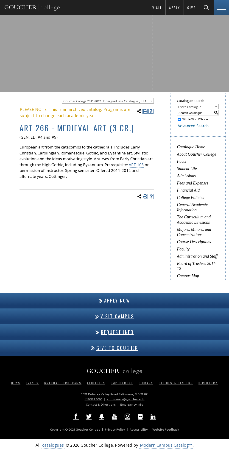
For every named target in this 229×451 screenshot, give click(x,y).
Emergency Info (131, 404)
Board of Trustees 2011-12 (197, 266)
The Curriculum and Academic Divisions (194, 220)
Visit (157, 7)
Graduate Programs (62, 383)
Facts (181, 161)
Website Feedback (165, 429)
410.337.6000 (93, 399)
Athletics (96, 383)
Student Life (187, 168)
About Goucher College (196, 154)
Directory (208, 383)
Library (146, 383)
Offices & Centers (176, 383)
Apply (174, 7)
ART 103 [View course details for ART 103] (136, 164)
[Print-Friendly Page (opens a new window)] (145, 111)
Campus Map (188, 276)
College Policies (190, 197)
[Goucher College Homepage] (32, 7)
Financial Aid (188, 190)
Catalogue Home (191, 147)
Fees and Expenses (192, 183)
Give (191, 7)
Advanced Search (193, 125)
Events (32, 383)
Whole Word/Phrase (195, 119)
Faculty (183, 249)
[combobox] (108, 101)
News (15, 383)
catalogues (53, 445)
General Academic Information (192, 207)
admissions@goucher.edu (126, 399)
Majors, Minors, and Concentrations (194, 232)
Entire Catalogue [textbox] (189, 107)
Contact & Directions (101, 404)
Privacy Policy (115, 429)
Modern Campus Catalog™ (166, 445)
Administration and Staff (197, 256)
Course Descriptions (194, 241)
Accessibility (139, 429)
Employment (122, 383)
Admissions (186, 175)
